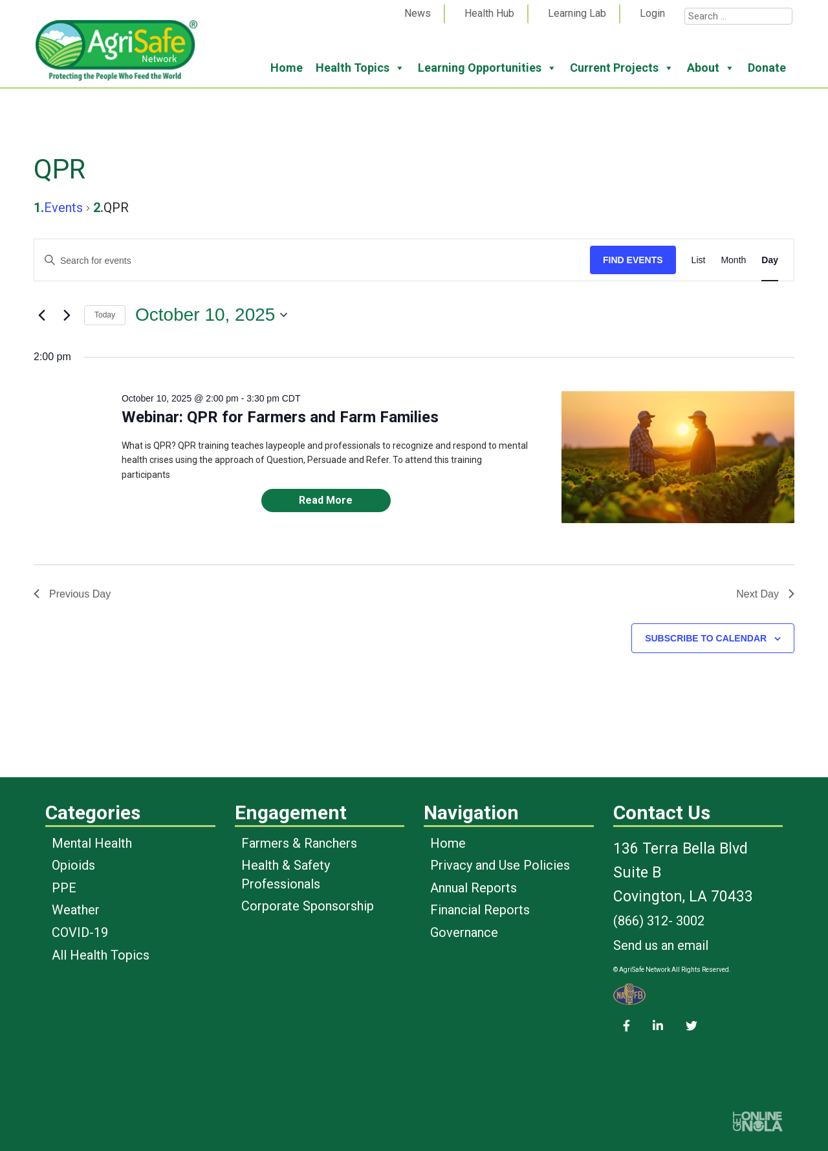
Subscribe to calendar (706, 638)
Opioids (73, 865)
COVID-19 (80, 932)
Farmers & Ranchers (299, 843)
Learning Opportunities (487, 68)
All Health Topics (100, 955)
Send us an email (660, 945)
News (417, 13)
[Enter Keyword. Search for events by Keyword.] (312, 261)
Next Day (765, 593)
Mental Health (92, 843)
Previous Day (72, 593)
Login (652, 13)
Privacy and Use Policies (500, 865)
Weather (76, 910)
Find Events (633, 260)
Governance (464, 932)
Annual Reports (473, 888)
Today (104, 314)
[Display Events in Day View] (769, 260)
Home (286, 67)
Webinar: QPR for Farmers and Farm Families (280, 417)
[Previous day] (41, 315)
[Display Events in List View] (699, 260)
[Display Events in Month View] (733, 260)
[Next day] (66, 315)
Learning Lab (577, 13)
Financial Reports (480, 910)
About (711, 68)
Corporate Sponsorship (307, 906)
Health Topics (360, 68)
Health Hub (489, 13)
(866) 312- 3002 (658, 921)
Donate (767, 67)
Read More (326, 500)
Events (63, 207)
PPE (64, 888)
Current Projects (622, 68)
